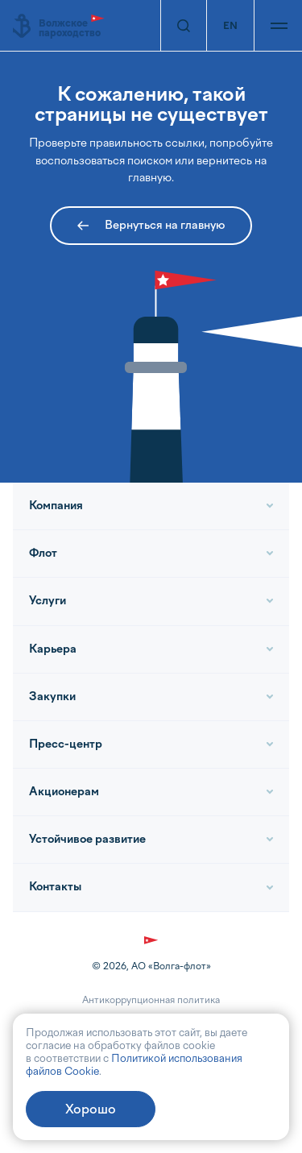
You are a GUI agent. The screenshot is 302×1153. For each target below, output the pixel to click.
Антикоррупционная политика (151, 1000)
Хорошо (90, 1109)
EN (230, 25)
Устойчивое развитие (87, 839)
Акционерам (64, 791)
